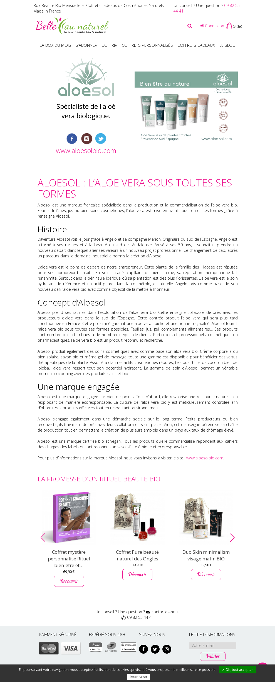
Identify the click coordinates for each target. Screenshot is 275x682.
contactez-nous (166, 611)
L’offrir (109, 45)
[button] (43, 537)
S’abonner (86, 45)
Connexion (212, 25)
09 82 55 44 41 (140, 617)
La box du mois (55, 45)
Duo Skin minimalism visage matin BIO (206, 555)
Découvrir (69, 581)
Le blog (227, 45)
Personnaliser (138, 677)
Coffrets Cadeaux (196, 45)
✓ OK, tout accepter (237, 669)
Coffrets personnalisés (147, 45)
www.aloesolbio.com (86, 150)
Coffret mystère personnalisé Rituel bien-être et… (69, 558)
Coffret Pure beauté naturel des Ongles (137, 555)
